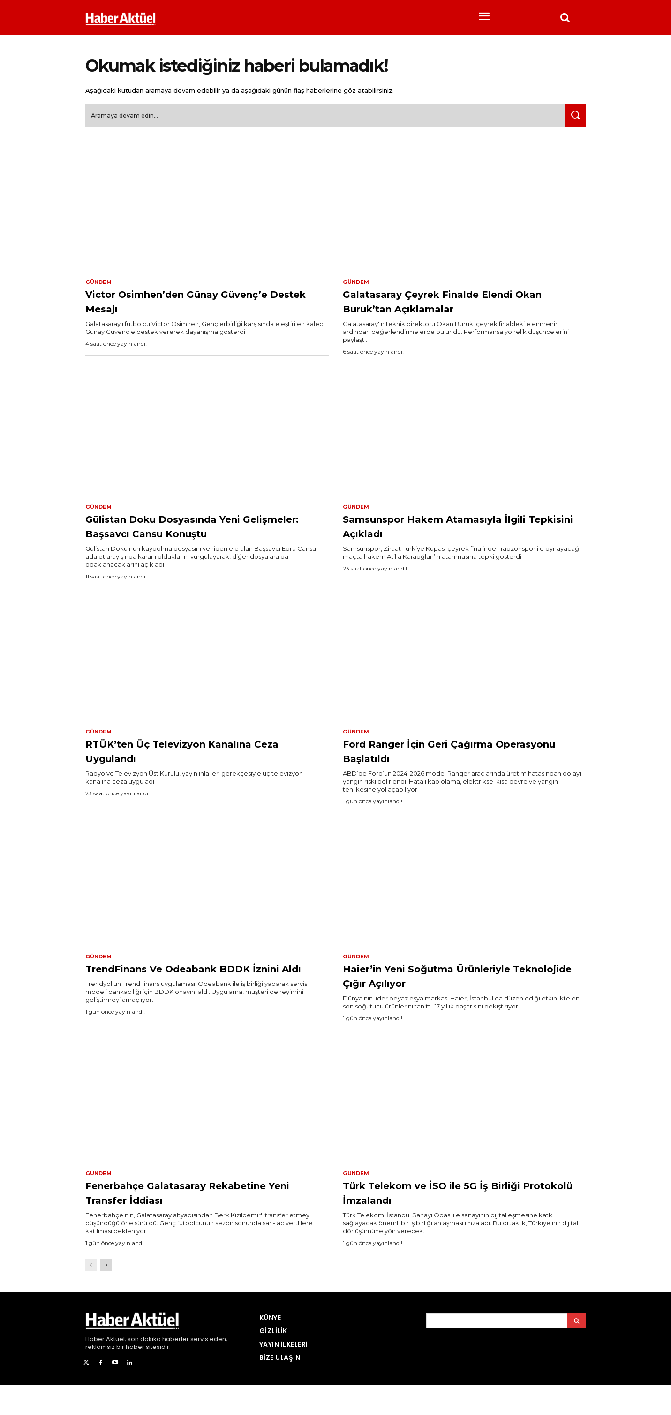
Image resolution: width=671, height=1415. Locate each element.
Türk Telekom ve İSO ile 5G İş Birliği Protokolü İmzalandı (464, 1222)
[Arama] (576, 1351)
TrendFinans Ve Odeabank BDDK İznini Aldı (198, 996)
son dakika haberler (158, 1369)
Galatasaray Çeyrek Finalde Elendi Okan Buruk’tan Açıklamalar (458, 305)
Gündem (99, 285)
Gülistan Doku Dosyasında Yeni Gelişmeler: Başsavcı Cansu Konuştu (191, 538)
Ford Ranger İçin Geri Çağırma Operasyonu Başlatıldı (446, 771)
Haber (95, 1369)
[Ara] (573, 119)
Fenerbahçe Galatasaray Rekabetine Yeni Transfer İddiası (196, 1222)
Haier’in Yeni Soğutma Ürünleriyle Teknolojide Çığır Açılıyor (458, 996)
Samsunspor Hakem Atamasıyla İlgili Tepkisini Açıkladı (451, 531)
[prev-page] (91, 1296)
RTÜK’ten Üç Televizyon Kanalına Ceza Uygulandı (197, 771)
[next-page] (106, 1296)
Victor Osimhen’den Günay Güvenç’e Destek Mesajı (177, 305)
